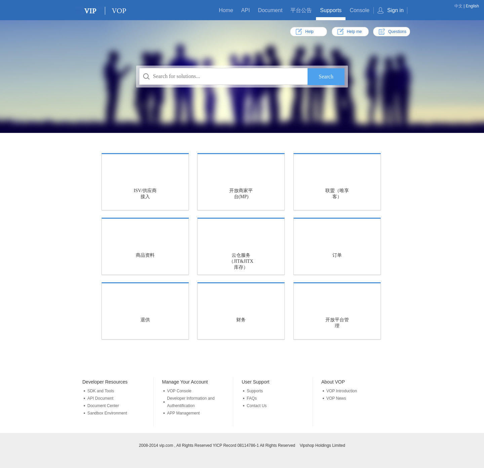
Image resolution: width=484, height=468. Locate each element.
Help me (354, 31)
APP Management (183, 413)
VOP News (336, 398)
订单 (337, 255)
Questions (397, 31)
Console (359, 10)
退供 (145, 319)
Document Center (103, 405)
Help (309, 31)
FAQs (252, 398)
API (245, 10)
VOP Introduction (341, 391)
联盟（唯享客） (337, 193)
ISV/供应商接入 (145, 193)
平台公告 (301, 10)
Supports (330, 10)
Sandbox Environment (107, 413)
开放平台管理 (337, 322)
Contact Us (257, 405)
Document (270, 10)
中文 (458, 6)
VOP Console (179, 391)
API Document (100, 398)
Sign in (395, 10)
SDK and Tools (100, 391)
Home (226, 10)
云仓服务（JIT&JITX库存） (241, 261)
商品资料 (145, 255)
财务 (241, 319)
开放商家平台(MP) (241, 193)
